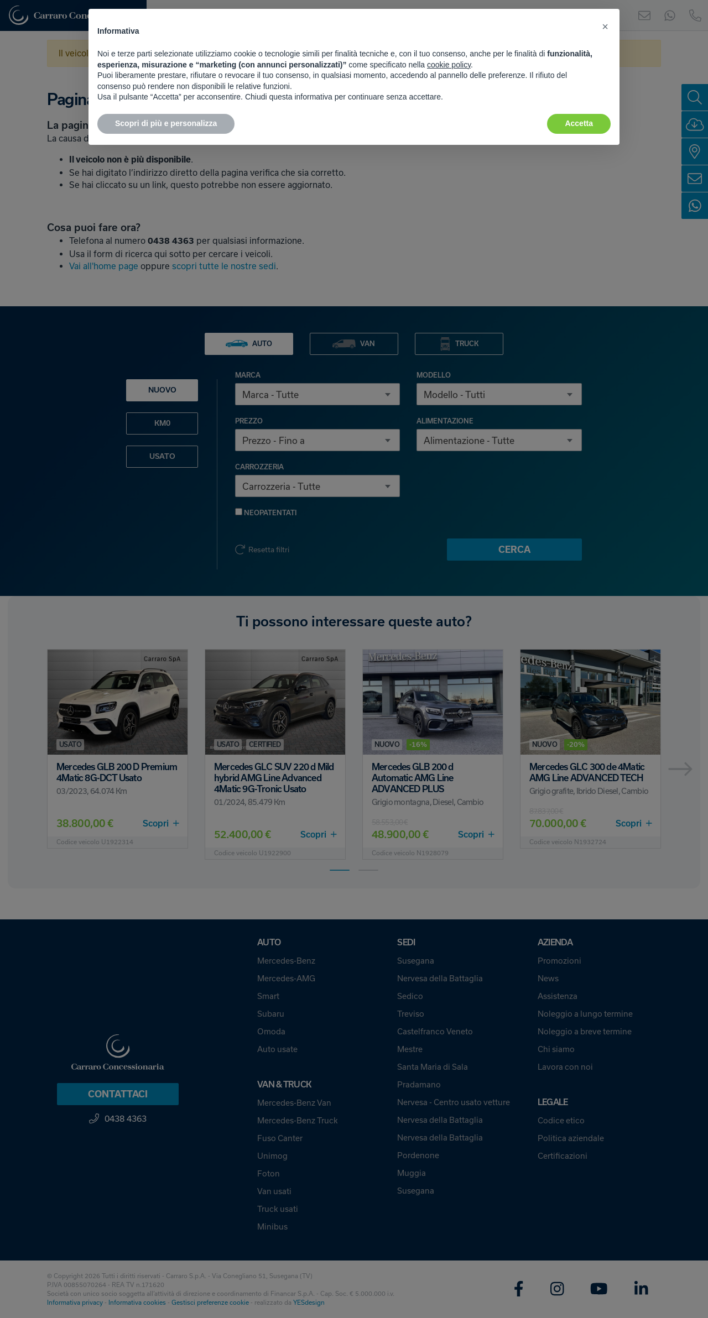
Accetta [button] (579, 123)
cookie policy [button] (449, 64)
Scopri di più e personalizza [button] (166, 123)
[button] (605, 26)
